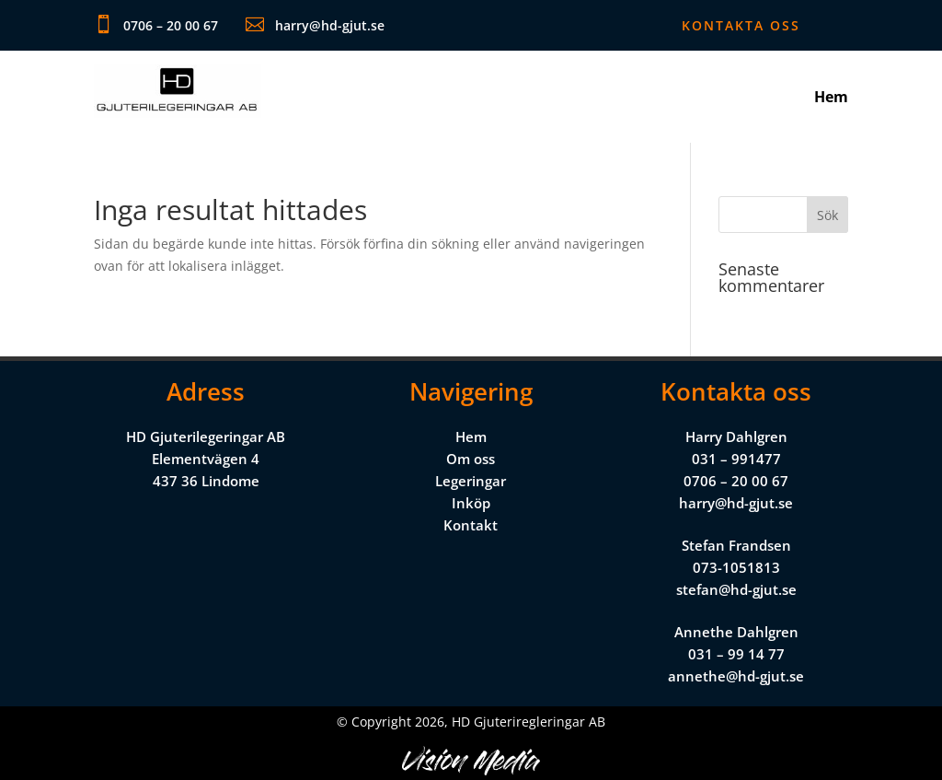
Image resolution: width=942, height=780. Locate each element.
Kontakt (470, 525)
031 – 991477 (736, 458)
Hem (831, 98)
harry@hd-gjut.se (736, 503)
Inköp (471, 503)
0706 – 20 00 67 (736, 480)
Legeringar (470, 480)
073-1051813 (736, 567)
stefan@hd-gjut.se (736, 589)
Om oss (470, 458)
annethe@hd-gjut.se (736, 676)
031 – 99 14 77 (736, 654)
